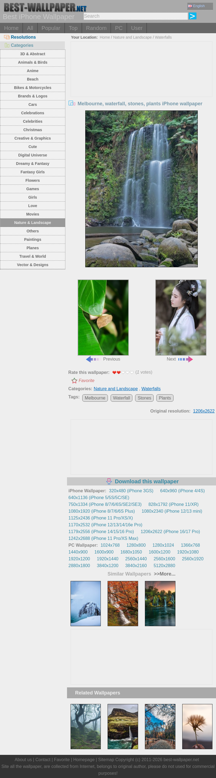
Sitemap (106, 759)
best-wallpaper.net (181, 759)
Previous (103, 320)
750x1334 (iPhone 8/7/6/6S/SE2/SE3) (105, 504)
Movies (32, 214)
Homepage (84, 759)
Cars (32, 104)
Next (180, 320)
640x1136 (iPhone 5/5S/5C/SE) (98, 497)
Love (32, 206)
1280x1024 (163, 545)
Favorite (87, 380)
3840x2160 (136, 565)
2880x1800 (79, 565)
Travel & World (32, 256)
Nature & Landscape (32, 222)
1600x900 (104, 552)
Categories (19, 45)
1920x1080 (188, 552)
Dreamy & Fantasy (32, 163)
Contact (42, 759)
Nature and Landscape (132, 37)
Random (96, 28)
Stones (144, 398)
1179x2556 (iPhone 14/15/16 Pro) (101, 531)
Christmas (32, 130)
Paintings (32, 239)
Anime (33, 71)
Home (11, 28)
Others (32, 231)
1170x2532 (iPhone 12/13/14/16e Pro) (105, 524)
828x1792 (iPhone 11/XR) (173, 504)
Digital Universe (32, 155)
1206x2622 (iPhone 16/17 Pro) (170, 531)
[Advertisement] (141, 82)
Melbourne (95, 398)
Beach (32, 79)
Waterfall (121, 398)
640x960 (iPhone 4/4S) (182, 490)
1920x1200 (79, 558)
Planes (32, 248)
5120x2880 (164, 565)
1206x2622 (204, 411)
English (196, 6)
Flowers (32, 180)
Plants (165, 398)
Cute (32, 146)
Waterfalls (163, 37)
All (30, 28)
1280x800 (135, 545)
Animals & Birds (32, 62)
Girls (32, 197)
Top (73, 28)
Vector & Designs (32, 265)
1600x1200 (159, 552)
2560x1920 (192, 558)
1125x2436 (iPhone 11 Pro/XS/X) (100, 518)
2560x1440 (136, 558)
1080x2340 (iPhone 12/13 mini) (172, 511)
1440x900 (77, 552)
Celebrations (32, 113)
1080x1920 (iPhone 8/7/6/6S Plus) (101, 511)
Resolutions (20, 37)
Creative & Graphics (32, 138)
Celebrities (32, 121)
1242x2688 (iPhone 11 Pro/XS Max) (103, 538)
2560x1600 (164, 558)
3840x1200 (107, 565)
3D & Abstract (32, 54)
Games (32, 189)
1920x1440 (107, 558)
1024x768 (110, 545)
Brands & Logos (32, 96)
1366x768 (190, 545)
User (136, 28)
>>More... (164, 574)
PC (119, 28)
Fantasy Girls (33, 172)
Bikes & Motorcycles (32, 87)
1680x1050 (131, 552)
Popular (51, 28)
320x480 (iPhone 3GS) (131, 490)
